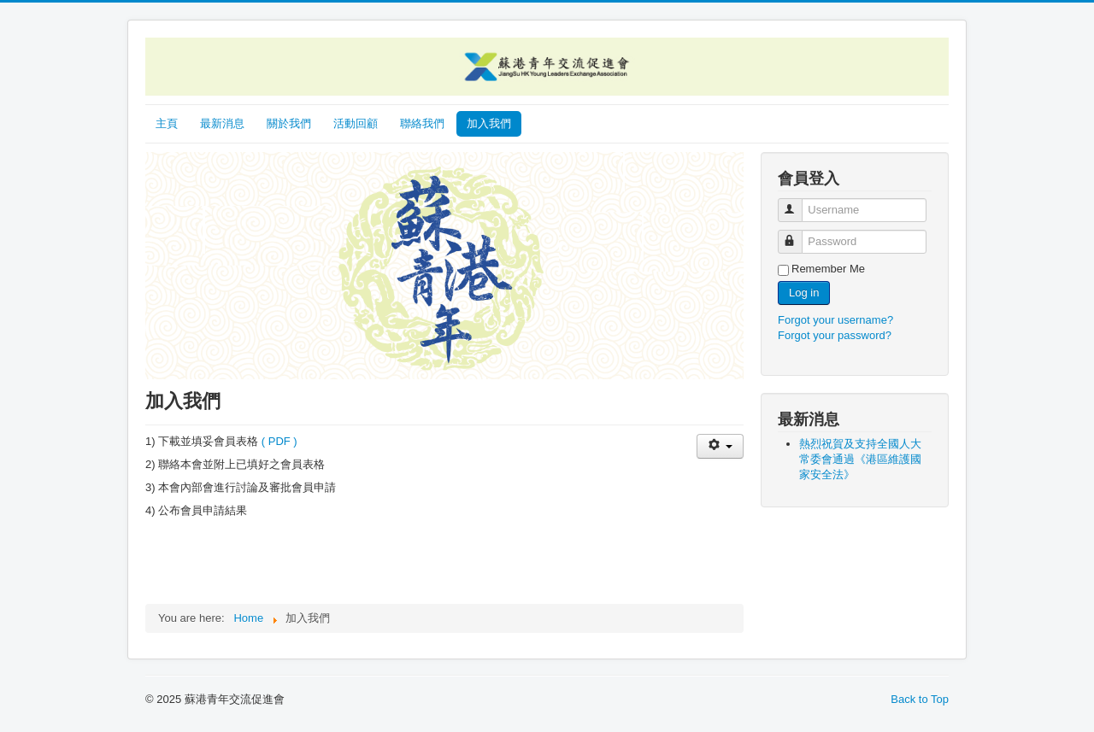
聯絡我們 (422, 123)
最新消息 (222, 123)
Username (797, 202)
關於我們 (289, 123)
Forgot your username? (835, 319)
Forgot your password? (834, 335)
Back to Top (920, 699)
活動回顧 (355, 123)
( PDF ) (279, 441)
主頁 (167, 123)
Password (797, 234)
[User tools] (720, 446)
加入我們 (489, 123)
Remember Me (828, 268)
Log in (804, 292)
